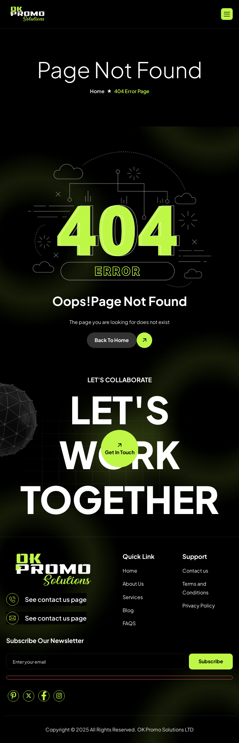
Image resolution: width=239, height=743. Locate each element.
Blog (128, 610)
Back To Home (112, 340)
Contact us (195, 570)
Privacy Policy (198, 605)
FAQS (129, 623)
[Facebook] (43, 696)
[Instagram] (59, 696)
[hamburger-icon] (227, 14)
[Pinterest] (13, 696)
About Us (133, 583)
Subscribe (211, 661)
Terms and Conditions (195, 587)
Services (133, 597)
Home (130, 570)
